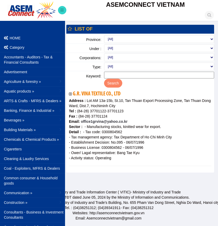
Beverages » (33, 120)
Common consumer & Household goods (30, 180)
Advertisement (15, 72)
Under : (95, 49)
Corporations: (90, 58)
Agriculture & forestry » (33, 81)
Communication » (33, 192)
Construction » (33, 202)
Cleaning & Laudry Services (26, 159)
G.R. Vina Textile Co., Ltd (96, 94)
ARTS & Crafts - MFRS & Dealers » (33, 100)
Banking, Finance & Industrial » (33, 110)
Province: (93, 40)
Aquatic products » (33, 91)
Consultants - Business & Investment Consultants (33, 214)
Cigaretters (13, 149)
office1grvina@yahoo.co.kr (103, 121)
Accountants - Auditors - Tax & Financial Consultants (28, 59)
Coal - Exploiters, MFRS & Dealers (32, 168)
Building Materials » (33, 129)
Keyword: (93, 76)
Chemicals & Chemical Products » (33, 139)
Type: (96, 67)
